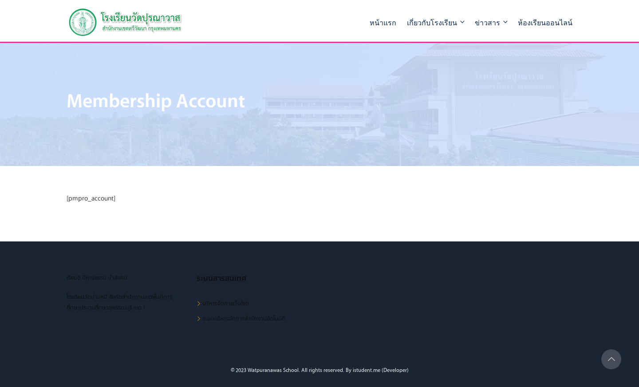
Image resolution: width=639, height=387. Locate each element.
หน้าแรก (383, 23)
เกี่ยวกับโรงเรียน (436, 22)
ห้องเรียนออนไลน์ (545, 23)
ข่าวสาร (492, 22)
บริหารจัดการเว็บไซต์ (226, 303)
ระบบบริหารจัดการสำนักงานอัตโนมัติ (244, 318)
